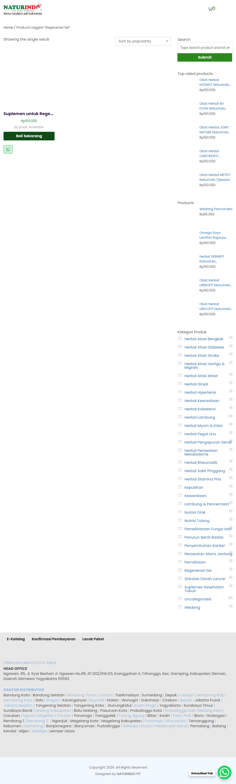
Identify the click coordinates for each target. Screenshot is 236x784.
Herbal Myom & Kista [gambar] (203, 425)
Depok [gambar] (171, 695)
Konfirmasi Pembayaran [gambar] (54, 639)
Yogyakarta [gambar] (170, 705)
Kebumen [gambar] (12, 726)
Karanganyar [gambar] (74, 700)
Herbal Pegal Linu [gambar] (200, 434)
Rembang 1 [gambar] (13, 721)
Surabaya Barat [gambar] (17, 710)
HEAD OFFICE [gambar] (15, 668)
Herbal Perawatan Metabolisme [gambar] (201, 452)
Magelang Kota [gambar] (84, 721)
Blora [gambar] (199, 715)
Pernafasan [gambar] (195, 562)
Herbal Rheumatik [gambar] (200, 462)
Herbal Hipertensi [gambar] (200, 392)
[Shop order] (143, 41)
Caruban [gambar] (11, 715)
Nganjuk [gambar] (59, 721)
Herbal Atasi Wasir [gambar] (201, 376)
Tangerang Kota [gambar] (89, 705)
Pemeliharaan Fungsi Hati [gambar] (207, 529)
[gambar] (22, 9)
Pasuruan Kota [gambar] (113, 710)
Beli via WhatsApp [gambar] (8, 149)
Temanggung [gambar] (201, 721)
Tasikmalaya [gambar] (127, 695)
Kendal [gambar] (9, 731)
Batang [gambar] (219, 726)
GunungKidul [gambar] (120, 705)
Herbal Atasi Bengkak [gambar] (203, 339)
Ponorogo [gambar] (83, 715)
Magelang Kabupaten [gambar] (121, 721)
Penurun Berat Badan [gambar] (204, 537)
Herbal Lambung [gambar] (199, 417)
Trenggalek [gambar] (105, 715)
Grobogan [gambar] (215, 715)
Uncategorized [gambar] (197, 599)
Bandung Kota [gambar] (16, 695)
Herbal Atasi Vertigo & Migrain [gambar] (204, 365)
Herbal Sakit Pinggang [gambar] (204, 471)
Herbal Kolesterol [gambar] (199, 409)
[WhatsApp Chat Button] (224, 772)
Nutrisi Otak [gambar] (194, 512)
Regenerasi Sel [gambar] (197, 570)
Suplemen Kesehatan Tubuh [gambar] (204, 588)
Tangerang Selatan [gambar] (53, 705)
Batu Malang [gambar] (85, 710)
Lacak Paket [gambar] (93, 639)
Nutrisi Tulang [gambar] (196, 520)
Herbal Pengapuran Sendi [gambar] (208, 442)
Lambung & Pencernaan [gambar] (206, 504)
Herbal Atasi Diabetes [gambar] (204, 347)
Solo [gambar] (39, 700)
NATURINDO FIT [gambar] (129, 774)
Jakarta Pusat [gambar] (207, 700)
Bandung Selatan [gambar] (49, 695)
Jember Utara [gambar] (62, 731)
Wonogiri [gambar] (130, 700)
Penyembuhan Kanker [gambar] (204, 545)
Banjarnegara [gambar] (58, 726)
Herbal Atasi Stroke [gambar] (201, 355)
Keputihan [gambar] (193, 487)
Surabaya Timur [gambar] (198, 705)
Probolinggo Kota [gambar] (146, 710)
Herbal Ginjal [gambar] (196, 384)
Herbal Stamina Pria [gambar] (202, 479)
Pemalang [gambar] (199, 726)
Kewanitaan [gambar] (195, 495)
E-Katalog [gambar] (16, 639)
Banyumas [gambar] (84, 726)
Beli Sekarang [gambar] (29, 136)
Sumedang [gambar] (152, 695)
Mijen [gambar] (24, 731)
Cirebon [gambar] (169, 700)
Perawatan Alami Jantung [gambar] (208, 554)
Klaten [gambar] (112, 700)
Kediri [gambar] (165, 715)
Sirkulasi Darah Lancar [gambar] (204, 578)
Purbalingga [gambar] (108, 726)
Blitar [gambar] (151, 715)
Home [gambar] (8, 27)
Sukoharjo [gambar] (149, 700)
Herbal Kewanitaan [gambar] (201, 400)
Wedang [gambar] (192, 607)
